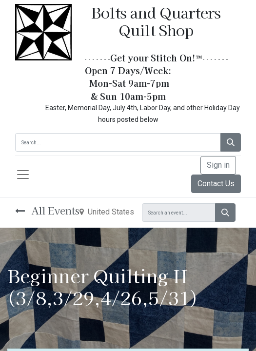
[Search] (230, 142)
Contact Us (216, 183)
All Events (47, 210)
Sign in (218, 165)
